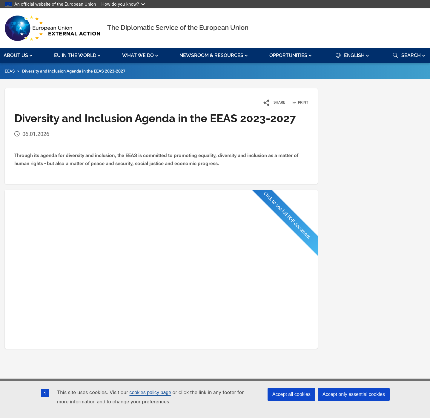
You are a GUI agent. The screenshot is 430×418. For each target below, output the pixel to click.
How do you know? (123, 4)
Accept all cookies (291, 394)
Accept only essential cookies (353, 394)
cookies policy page (150, 392)
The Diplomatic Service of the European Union (177, 27)
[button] (18, 55)
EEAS (10, 71)
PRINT (298, 102)
